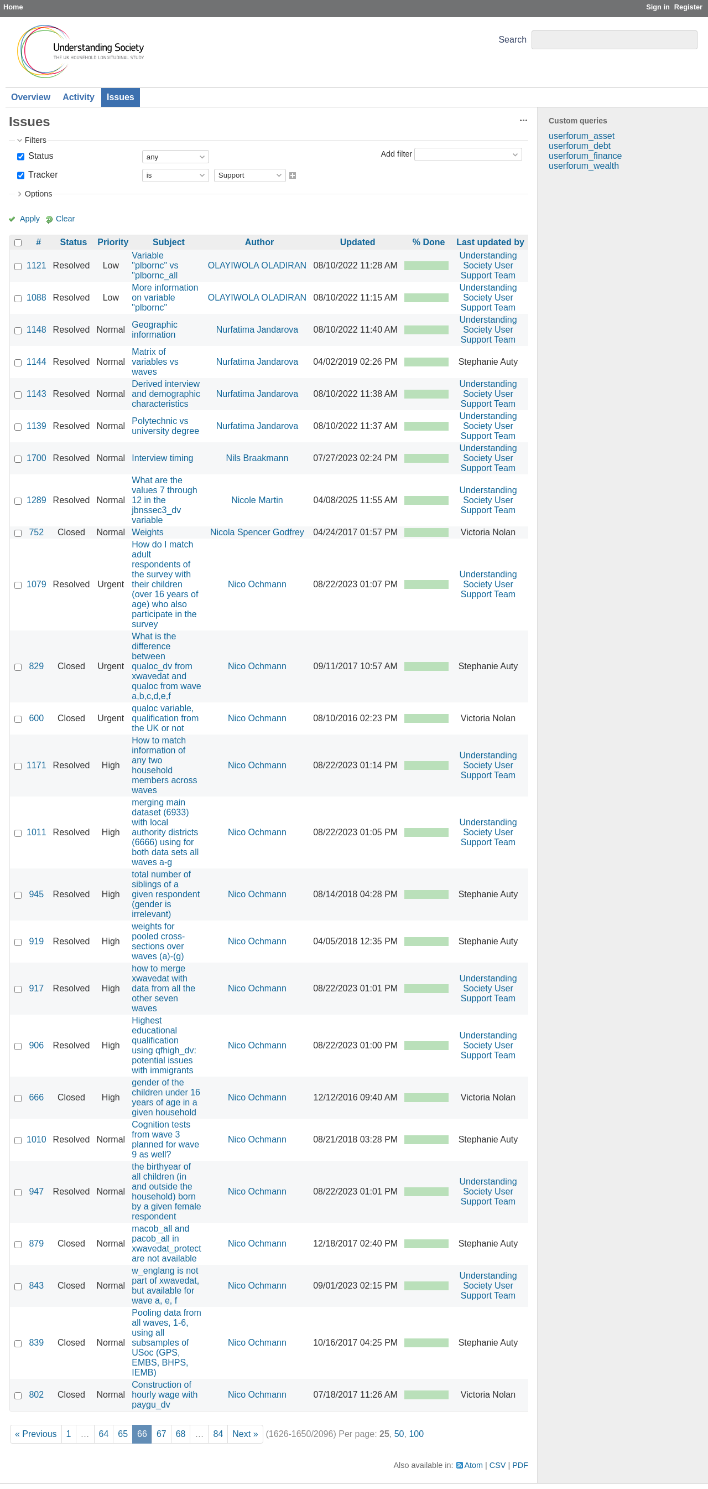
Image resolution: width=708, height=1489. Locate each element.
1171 (36, 765)
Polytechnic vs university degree (165, 426)
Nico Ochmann (257, 584)
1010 (36, 1139)
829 (36, 666)
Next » (245, 1434)
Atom (474, 1465)
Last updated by (490, 242)
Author (259, 242)
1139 (36, 426)
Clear (65, 218)
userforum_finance (585, 156)
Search (512, 39)
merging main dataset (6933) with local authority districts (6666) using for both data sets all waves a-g (165, 832)
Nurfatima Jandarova (257, 329)
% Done (429, 242)
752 (36, 532)
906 (36, 1045)
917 (36, 988)
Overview (30, 97)
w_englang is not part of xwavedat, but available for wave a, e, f (165, 1285)
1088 (36, 297)
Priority (112, 242)
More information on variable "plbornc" (165, 297)
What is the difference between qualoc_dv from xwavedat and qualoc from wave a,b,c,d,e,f (166, 666)
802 (36, 1394)
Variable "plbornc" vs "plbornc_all (155, 265)
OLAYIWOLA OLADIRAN (257, 265)
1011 (36, 832)
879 (36, 1243)
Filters (35, 140)
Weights (148, 532)
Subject (169, 242)
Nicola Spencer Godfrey (257, 532)
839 (36, 1342)
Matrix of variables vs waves (155, 361)
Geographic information (155, 329)
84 (218, 1434)
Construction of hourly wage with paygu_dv (164, 1394)
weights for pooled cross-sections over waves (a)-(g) (158, 941)
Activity (79, 97)
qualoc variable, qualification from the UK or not (165, 718)
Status (40, 156)
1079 (36, 584)
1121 (36, 265)
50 (399, 1434)
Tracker (42, 174)
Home (13, 7)
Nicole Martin (257, 500)
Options (39, 193)
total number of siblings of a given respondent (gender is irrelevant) (166, 894)
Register (688, 7)
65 (123, 1434)
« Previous (36, 1434)
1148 (36, 329)
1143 (36, 394)
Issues (120, 97)
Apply (30, 218)
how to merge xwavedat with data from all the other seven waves (163, 988)
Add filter (396, 153)
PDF (520, 1465)
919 (36, 941)
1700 (36, 458)
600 (36, 718)
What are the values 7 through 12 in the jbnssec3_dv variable (164, 500)
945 (36, 894)
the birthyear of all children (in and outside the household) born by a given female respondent (166, 1191)
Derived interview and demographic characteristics (166, 394)
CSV (498, 1465)
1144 (36, 361)
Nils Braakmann (257, 458)
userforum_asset (582, 136)
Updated (358, 242)
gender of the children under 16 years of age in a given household (166, 1097)
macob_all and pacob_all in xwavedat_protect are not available (166, 1243)
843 (36, 1285)
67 (161, 1434)
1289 (36, 500)
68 (181, 1434)
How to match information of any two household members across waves (164, 765)
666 (36, 1097)
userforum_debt (580, 146)
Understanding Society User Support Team (488, 265)
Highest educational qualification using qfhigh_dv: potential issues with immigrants (164, 1045)
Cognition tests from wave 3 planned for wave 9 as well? (165, 1139)
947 (36, 1191)
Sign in (658, 7)
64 (104, 1434)
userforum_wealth (584, 165)
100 (416, 1434)
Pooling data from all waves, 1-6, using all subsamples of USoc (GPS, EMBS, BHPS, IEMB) (166, 1342)
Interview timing (162, 458)
